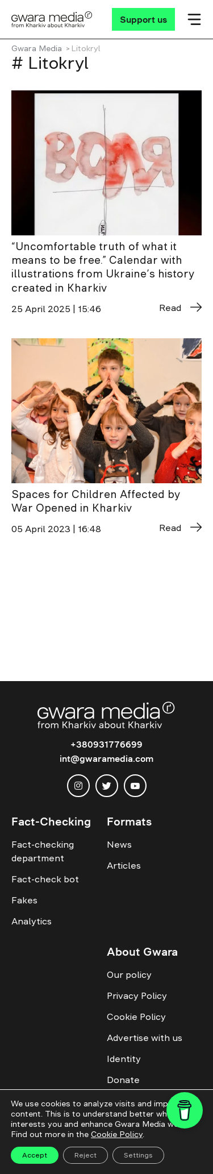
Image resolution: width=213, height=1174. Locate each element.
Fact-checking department (42, 851)
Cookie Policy (136, 1016)
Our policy (129, 974)
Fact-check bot (45, 878)
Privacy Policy (137, 995)
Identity (124, 1058)
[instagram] (78, 785)
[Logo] (52, 19)
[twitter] (106, 785)
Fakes (24, 900)
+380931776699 (106, 744)
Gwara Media (36, 48)
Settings (138, 1155)
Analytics (31, 921)
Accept (34, 1155)
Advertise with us (144, 1037)
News (119, 844)
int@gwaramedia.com (106, 758)
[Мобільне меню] (194, 19)
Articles (124, 865)
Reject (85, 1155)
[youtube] (135, 785)
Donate (123, 1079)
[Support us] (143, 19)
